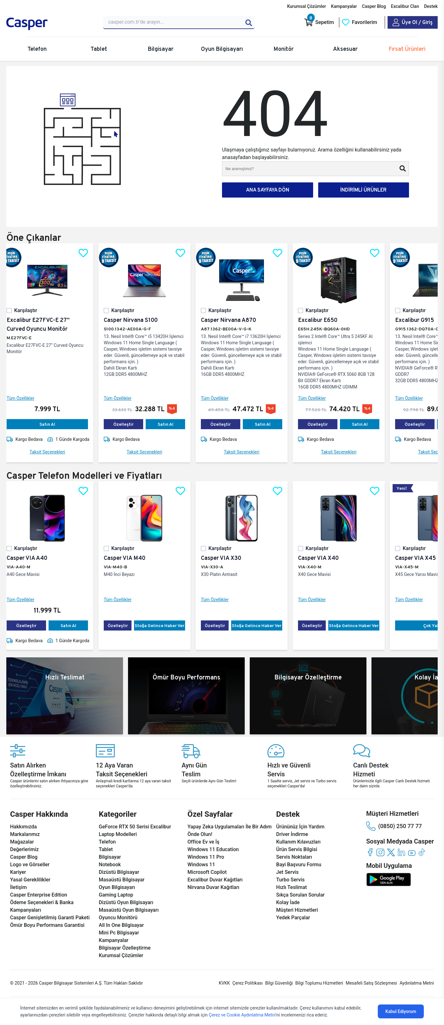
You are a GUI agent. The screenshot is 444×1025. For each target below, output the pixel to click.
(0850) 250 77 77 (394, 826)
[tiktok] (422, 852)
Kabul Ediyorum (400, 1011)
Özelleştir (128, 424)
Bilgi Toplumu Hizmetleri (319, 983)
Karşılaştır (30, 310)
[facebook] (370, 852)
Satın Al (52, 424)
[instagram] (380, 852)
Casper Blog (374, 6)
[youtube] (412, 852)
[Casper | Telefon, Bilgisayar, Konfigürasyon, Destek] (51, 24)
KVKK (224, 983)
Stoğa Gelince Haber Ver (165, 625)
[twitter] (391, 852)
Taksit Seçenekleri (52, 451)
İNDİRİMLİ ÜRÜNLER (363, 190)
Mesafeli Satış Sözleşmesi (371, 983)
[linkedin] (401, 852)
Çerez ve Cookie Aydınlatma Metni (242, 1014)
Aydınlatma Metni (417, 983)
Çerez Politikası (247, 983)
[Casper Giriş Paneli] (413, 22)
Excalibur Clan (405, 6)
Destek (431, 6)
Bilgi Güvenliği (279, 983)
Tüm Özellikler (25, 398)
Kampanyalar (344, 6)
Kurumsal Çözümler (306, 6)
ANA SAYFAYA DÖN (267, 190)
